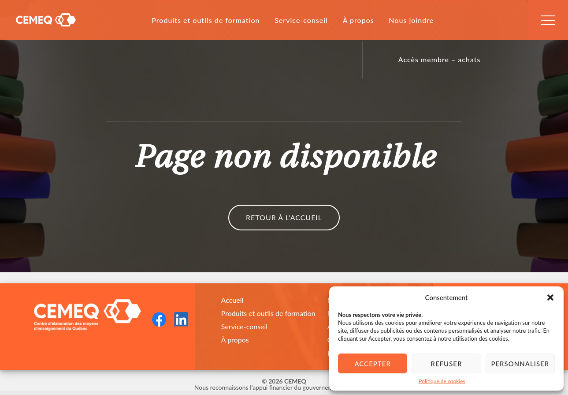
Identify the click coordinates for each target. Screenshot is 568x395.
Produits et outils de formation (206, 20)
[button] (550, 297)
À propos (358, 20)
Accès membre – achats (439, 59)
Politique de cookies (442, 381)
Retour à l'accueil (284, 217)
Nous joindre (411, 20)
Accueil (232, 300)
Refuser (446, 364)
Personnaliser (520, 364)
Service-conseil (301, 20)
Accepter (372, 364)
